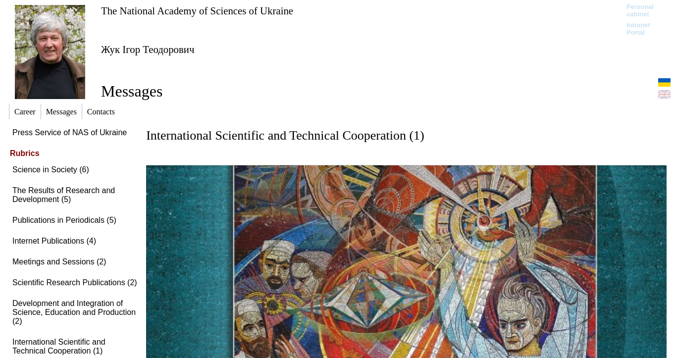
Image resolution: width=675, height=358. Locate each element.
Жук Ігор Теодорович (147, 49)
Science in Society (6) (50, 169)
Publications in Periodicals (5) (64, 220)
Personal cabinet (640, 10)
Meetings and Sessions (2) (59, 261)
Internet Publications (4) (54, 241)
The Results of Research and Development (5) (63, 195)
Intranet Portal (638, 28)
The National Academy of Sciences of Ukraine (197, 10)
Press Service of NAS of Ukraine (69, 132)
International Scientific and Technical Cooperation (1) (58, 346)
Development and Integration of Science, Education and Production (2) (74, 312)
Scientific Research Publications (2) (74, 282)
